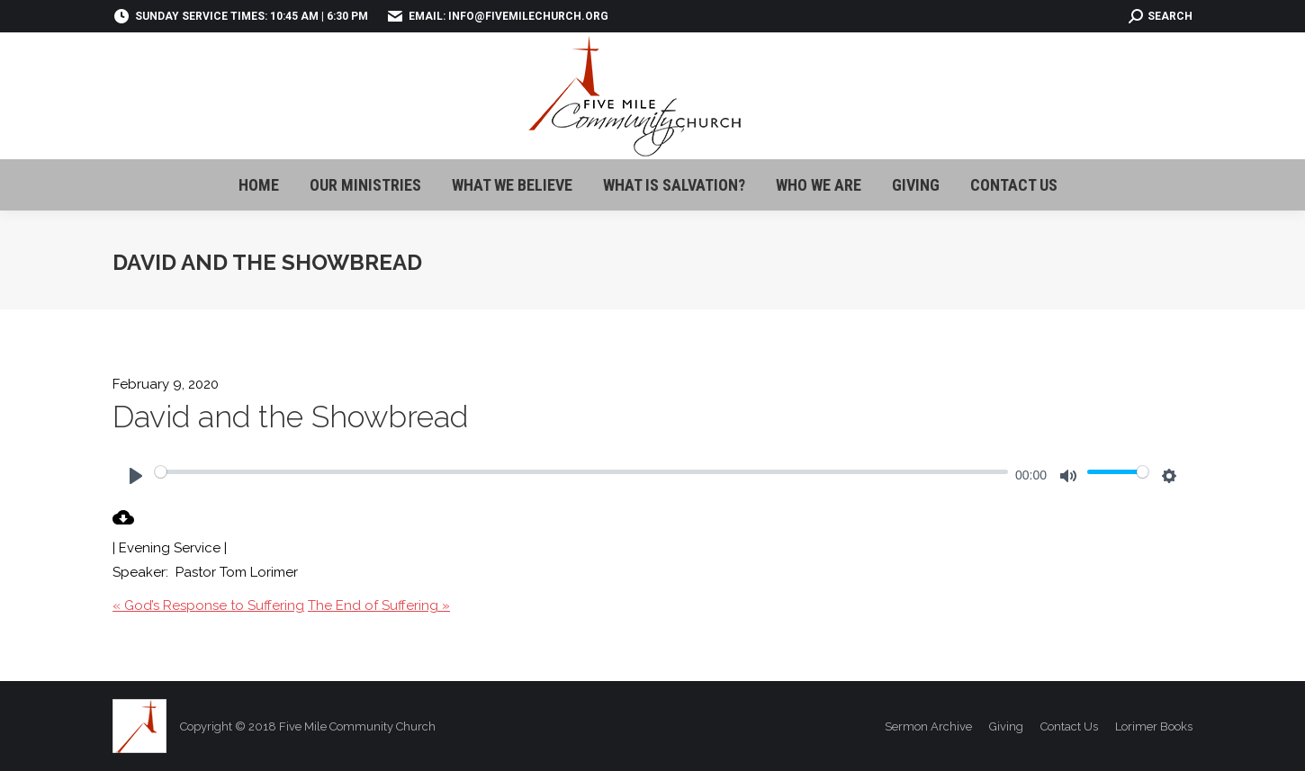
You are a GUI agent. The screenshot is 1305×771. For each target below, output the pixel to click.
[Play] (136, 476)
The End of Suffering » (379, 605)
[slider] (581, 471)
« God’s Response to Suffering (208, 605)
